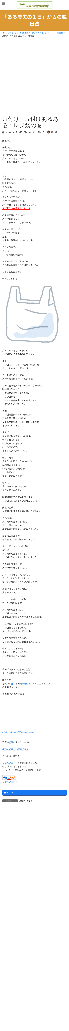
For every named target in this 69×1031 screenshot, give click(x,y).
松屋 (11, 683)
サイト (5, 901)
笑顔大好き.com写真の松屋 (15, 749)
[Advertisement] (34, 74)
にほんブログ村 (9, 762)
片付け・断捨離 (25, 801)
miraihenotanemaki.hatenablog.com (18, 732)
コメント (8, 831)
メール (7, 886)
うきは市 (26, 683)
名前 (5, 871)
